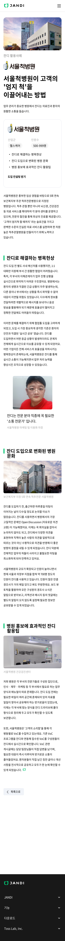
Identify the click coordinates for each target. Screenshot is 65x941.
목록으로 (13, 792)
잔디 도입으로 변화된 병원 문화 (30, 161)
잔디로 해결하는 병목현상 (27, 154)
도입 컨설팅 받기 (17, 177)
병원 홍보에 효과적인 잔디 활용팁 (31, 167)
